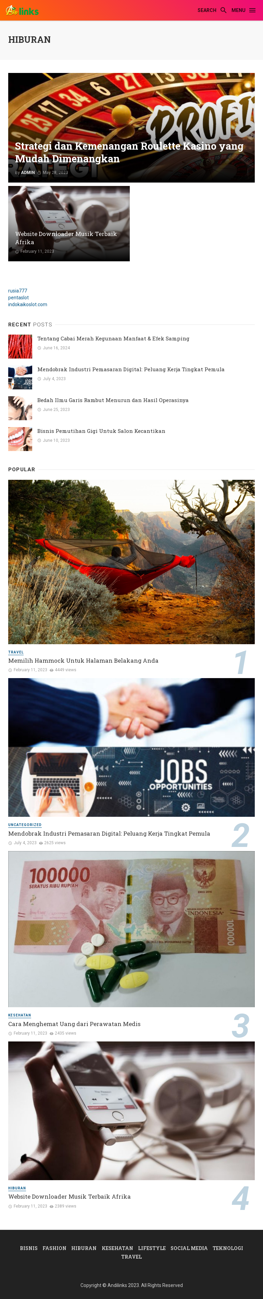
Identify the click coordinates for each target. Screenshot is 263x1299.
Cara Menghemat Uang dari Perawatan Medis (74, 1024)
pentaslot (18, 297)
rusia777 (17, 290)
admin (28, 172)
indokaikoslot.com (27, 304)
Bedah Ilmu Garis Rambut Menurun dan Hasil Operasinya (113, 400)
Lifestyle (152, 1248)
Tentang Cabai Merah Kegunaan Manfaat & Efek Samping (113, 338)
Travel (16, 652)
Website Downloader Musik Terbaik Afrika (66, 238)
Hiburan (17, 1188)
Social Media (189, 1248)
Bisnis (29, 1248)
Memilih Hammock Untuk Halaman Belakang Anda (83, 660)
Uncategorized (25, 825)
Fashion (54, 1248)
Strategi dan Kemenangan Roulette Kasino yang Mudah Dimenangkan (129, 152)
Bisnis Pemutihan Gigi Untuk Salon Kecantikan (101, 430)
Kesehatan (19, 1015)
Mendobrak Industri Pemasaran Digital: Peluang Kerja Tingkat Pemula (131, 369)
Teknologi (228, 1248)
